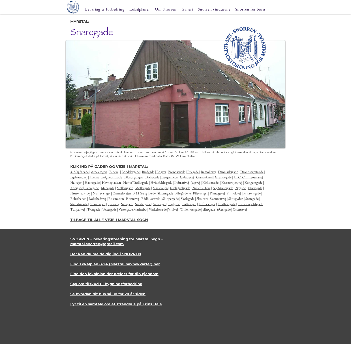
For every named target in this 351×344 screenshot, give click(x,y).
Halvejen (76, 182)
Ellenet (94, 177)
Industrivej (181, 182)
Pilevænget (200, 193)
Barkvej (114, 171)
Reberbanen (78, 198)
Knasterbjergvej (231, 182)
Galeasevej (187, 177)
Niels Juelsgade (180, 188)
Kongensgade (253, 182)
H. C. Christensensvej (248, 177)
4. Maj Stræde (79, 171)
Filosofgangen (133, 177)
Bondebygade (131, 171)
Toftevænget (207, 204)
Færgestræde (169, 177)
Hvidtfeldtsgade (161, 182)
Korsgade (76, 188)
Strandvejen (97, 204)
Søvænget (159, 204)
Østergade (224, 209)
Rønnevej (132, 198)
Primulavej (234, 193)
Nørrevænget (101, 193)
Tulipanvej (77, 209)
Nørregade (255, 188)
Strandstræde (79, 204)
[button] (175, 94)
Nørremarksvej (80, 193)
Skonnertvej (218, 198)
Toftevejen (189, 204)
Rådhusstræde (150, 198)
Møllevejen (160, 188)
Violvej (173, 209)
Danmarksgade (228, 171)
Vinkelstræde (158, 209)
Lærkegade (91, 188)
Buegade (193, 171)
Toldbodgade (226, 204)
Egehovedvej (78, 177)
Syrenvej (113, 204)
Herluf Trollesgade (135, 182)
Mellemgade (125, 188)
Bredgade (148, 171)
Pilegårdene (183, 193)
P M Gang (140, 193)
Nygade (240, 188)
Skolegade (187, 198)
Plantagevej (217, 193)
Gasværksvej (204, 177)
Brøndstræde (176, 171)
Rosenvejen (116, 198)
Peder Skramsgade (161, 193)
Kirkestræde (210, 182)
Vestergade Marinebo (133, 209)
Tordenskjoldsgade (250, 204)
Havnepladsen (111, 182)
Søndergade (143, 204)
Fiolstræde (152, 177)
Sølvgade (127, 204)
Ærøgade (209, 209)
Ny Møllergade (223, 188)
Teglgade (174, 204)
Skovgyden (235, 198)
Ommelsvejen (122, 193)
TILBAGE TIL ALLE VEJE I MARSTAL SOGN (109, 220)
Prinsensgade (252, 193)
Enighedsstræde (111, 177)
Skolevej (202, 198)
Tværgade (93, 209)
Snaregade (252, 198)
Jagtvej (195, 182)
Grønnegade (223, 177)
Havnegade (92, 182)
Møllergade (142, 188)
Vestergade (109, 209)
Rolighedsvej (97, 198)
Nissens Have (201, 188)
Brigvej (161, 171)
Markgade (107, 188)
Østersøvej (240, 209)
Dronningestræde (251, 171)
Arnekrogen (99, 171)
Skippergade (170, 198)
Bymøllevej (208, 171)
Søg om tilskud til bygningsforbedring (106, 284)
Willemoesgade (190, 209)
